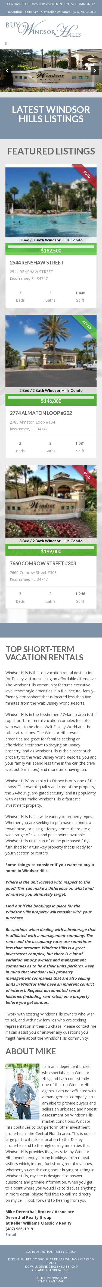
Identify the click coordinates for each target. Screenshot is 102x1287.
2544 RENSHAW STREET (37, 263)
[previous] (7, 70)
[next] (95, 70)
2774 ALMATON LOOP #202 (41, 413)
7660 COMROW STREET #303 (43, 563)
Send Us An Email (51, 1281)
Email (10, 1234)
